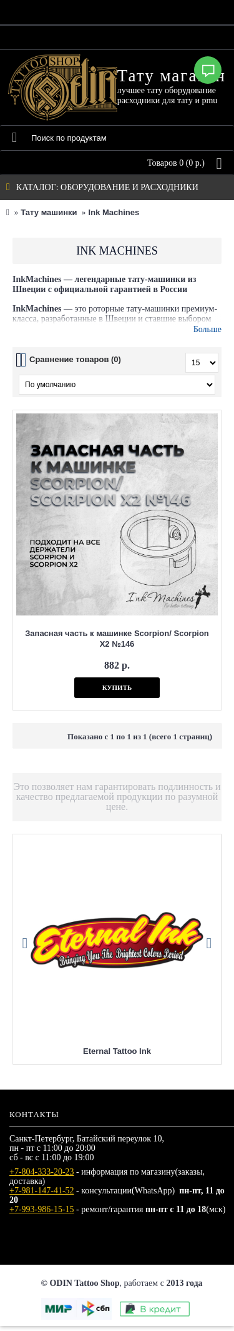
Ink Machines (114, 212)
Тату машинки (49, 212)
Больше (207, 329)
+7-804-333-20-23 (41, 1172)
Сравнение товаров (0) (75, 359)
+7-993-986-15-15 (41, 1209)
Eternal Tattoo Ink (117, 1051)
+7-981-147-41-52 (41, 1190)
